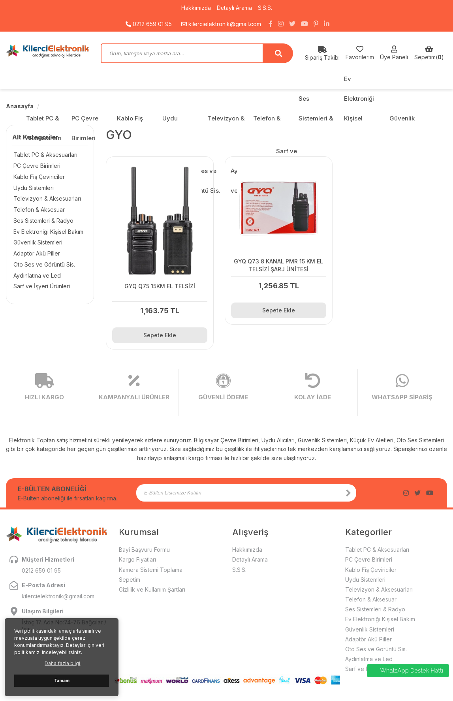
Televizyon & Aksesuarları (46, 198)
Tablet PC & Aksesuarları (44, 154)
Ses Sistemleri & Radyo (42, 221)
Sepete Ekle (157, 331)
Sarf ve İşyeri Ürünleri (40, 287)
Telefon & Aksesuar (38, 210)
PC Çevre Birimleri (35, 165)
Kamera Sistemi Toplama (150, 565)
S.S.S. (265, 7)
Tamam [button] (62, 680)
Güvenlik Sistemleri (36, 243)
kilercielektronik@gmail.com (221, 23)
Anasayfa (20, 106)
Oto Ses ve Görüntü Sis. (43, 265)
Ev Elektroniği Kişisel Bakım (47, 232)
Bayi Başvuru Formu (144, 545)
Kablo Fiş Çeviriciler (38, 176)
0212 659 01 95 (149, 23)
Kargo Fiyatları (137, 555)
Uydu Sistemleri (32, 187)
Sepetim (129, 575)
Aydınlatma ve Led (36, 276)
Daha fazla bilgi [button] (62, 663)
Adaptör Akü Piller (35, 254)
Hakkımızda (196, 7)
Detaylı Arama (234, 7)
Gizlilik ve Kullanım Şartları (152, 585)
